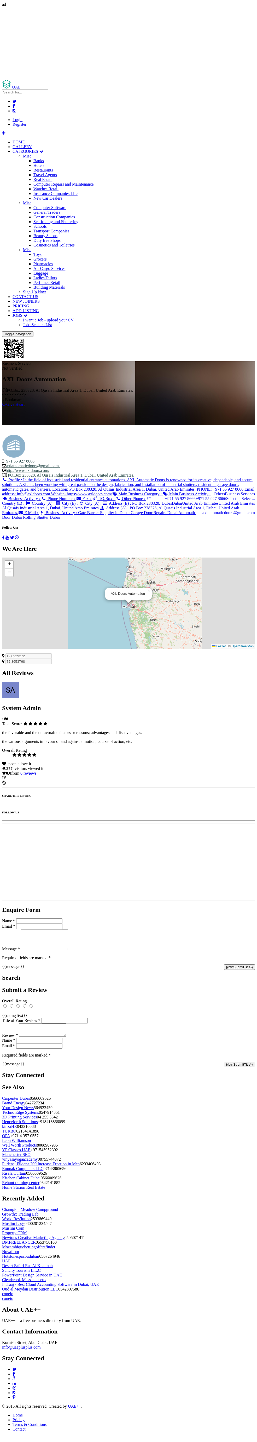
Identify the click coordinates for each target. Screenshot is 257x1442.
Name (8, 921)
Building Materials (49, 287)
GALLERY (22, 146)
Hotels (38, 165)
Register (19, 124)
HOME (19, 142)
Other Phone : (130, 498)
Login (17, 119)
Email (8, 926)
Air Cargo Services (49, 268)
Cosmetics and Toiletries (54, 245)
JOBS (20, 315)
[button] (148, 591)
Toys (37, 254)
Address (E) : (81, 505)
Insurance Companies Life (55, 193)
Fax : (84, 498)
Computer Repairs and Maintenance (63, 184)
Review (10, 1041)
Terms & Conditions (29, 1430)
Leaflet (219, 646)
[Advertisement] (128, 43)
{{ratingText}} (14, 1019)
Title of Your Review (21, 1024)
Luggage (40, 273)
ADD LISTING (26, 310)
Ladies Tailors (45, 278)
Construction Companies (54, 217)
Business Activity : (21, 498)
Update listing (19, 778)
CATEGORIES (28, 151)
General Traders (46, 212)
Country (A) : (40, 503)
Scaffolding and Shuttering (55, 221)
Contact (19, 1435)
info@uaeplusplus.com (21, 1353)
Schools (40, 226)
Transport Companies (51, 231)
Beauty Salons (45, 235)
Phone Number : (58, 498)
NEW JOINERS (26, 301)
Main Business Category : (137, 494)
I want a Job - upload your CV (48, 320)
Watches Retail (46, 189)
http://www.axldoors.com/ (27, 470)
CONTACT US (25, 296)
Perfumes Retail (46, 282)
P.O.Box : (103, 498)
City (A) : (91, 503)
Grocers (40, 259)
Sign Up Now (34, 292)
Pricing (19, 1426)
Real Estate (42, 179)
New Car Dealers (47, 198)
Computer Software (49, 207)
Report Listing (18, 782)
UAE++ (74, 1412)
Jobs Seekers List (37, 324)
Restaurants (43, 170)
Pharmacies (43, 264)
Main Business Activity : (187, 494)
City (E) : (67, 503)
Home (18, 1421)
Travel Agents (45, 175)
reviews (28, 773)
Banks (38, 161)
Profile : (128, 487)
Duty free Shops (47, 240)
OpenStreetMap (242, 646)
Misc (27, 156)
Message (11, 953)
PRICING (21, 306)
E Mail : (28, 512)
